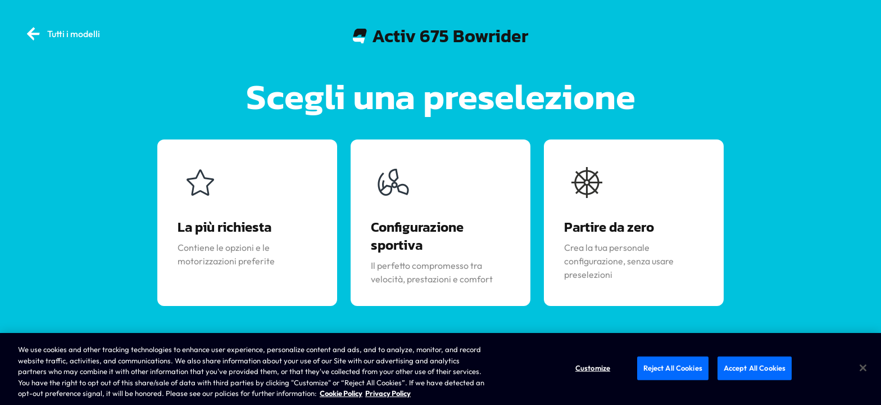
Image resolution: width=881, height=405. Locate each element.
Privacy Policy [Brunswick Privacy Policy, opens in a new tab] (388, 393)
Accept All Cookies (754, 367)
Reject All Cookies (672, 367)
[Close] (863, 368)
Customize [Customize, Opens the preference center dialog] (592, 367)
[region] (440, 369)
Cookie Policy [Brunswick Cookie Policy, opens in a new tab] (341, 393)
